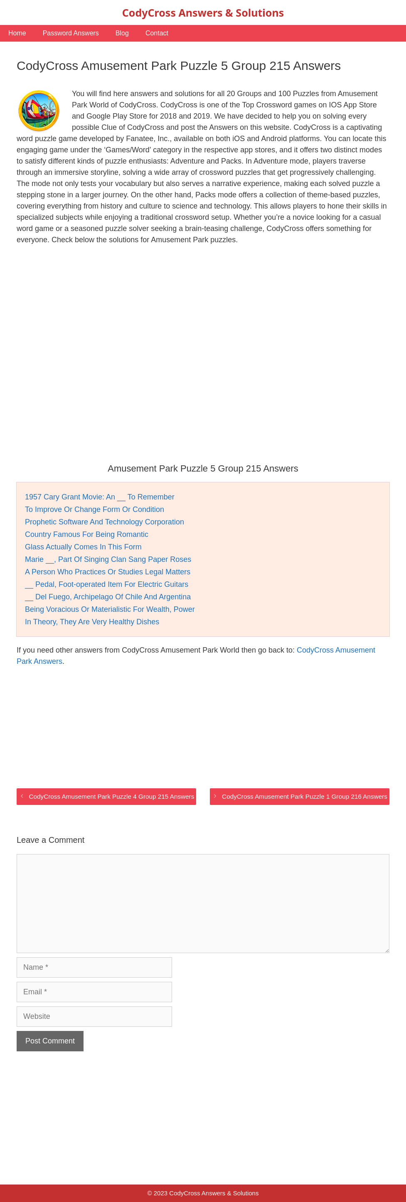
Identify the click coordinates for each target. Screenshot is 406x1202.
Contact (156, 33)
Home (17, 33)
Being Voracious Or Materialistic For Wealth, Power (110, 609)
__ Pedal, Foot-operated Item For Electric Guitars (106, 584)
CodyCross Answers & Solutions (203, 12)
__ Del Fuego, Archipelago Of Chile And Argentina (108, 597)
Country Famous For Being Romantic (86, 534)
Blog (122, 33)
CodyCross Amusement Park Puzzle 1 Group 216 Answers (304, 796)
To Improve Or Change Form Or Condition (94, 509)
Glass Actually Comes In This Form (83, 547)
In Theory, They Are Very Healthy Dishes (92, 622)
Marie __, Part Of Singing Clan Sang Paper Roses (108, 559)
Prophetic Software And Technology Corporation (104, 522)
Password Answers (71, 33)
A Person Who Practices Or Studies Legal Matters (107, 572)
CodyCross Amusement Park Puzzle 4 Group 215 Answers (111, 796)
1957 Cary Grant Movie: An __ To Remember (100, 497)
